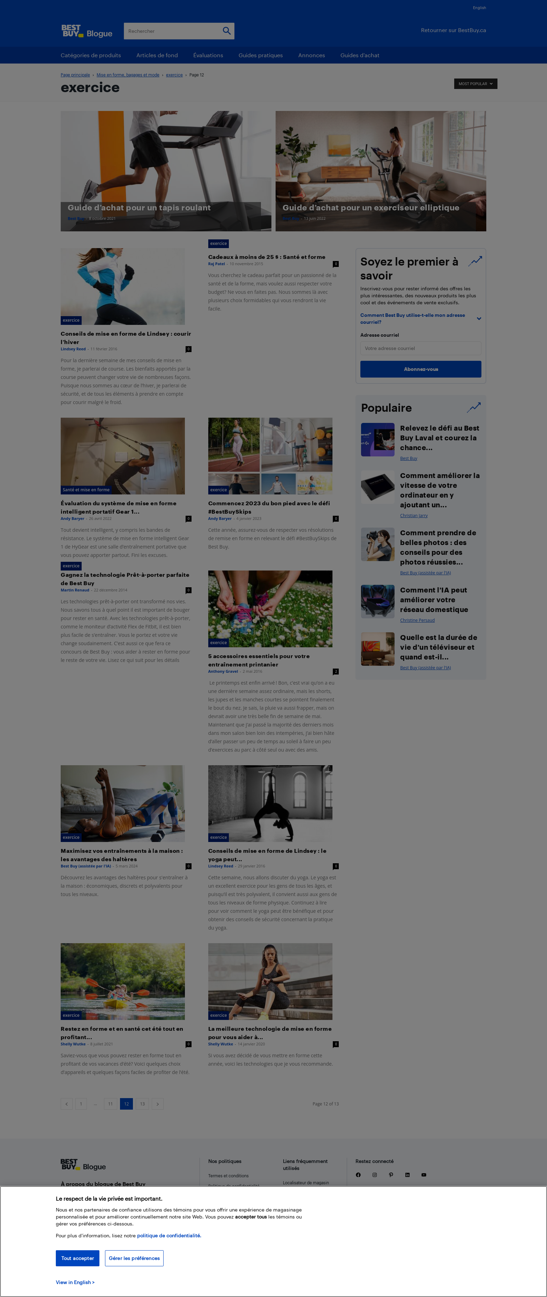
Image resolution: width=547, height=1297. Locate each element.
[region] (273, 1241)
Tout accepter (77, 1258)
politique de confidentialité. (169, 1235)
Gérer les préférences (134, 1258)
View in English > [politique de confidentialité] (75, 1282)
